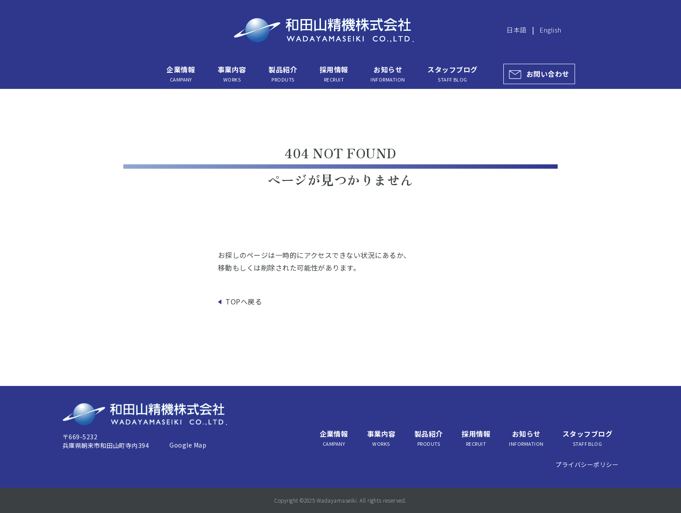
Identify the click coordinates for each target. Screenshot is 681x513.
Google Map (187, 445)
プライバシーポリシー (586, 464)
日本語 (516, 29)
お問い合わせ (547, 74)
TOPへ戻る (243, 301)
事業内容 (232, 73)
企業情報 (180, 73)
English (550, 29)
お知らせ (387, 73)
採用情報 (334, 73)
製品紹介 (282, 73)
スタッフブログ (452, 73)
